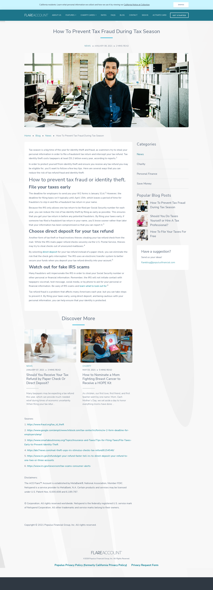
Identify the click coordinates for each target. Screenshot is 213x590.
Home (27, 135)
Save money (144, 183)
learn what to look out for (93, 286)
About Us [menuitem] (56, 15)
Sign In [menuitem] (145, 15)
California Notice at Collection (137, 4)
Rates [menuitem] (103, 15)
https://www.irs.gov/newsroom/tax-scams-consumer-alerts (59, 466)
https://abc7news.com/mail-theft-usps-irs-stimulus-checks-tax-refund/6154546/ (70, 450)
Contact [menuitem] (133, 15)
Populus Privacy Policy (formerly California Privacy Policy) (91, 565)
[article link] (50, 346)
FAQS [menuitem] (113, 15)
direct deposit (50, 252)
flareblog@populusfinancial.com (158, 262)
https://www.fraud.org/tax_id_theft (45, 424)
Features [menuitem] (70, 15)
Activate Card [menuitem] (159, 15)
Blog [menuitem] (122, 15)
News (87, 46)
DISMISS (181, 5)
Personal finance (147, 174)
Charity (87, 366)
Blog (38, 135)
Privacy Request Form (144, 565)
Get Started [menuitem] (179, 15)
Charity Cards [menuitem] (88, 15)
